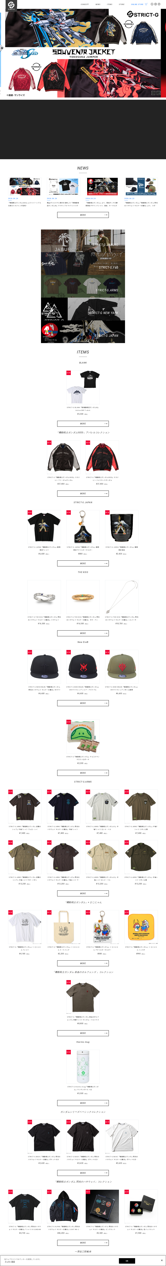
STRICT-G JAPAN (83, 455)
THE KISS (83, 525)
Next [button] (158, 93)
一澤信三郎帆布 (83, 1206)
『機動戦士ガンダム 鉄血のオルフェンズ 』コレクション (83, 926)
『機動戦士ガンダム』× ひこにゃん (83, 856)
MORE (83, 215)
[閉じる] (162, 1260)
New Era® (83, 595)
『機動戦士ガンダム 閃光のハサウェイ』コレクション (83, 1136)
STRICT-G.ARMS (83, 735)
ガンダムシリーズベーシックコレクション (83, 1066)
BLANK (83, 316)
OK (127, 1261)
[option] (83, 53)
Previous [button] (153, 93)
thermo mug (83, 996)
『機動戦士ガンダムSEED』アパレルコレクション (83, 385)
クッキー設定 (153, 1253)
